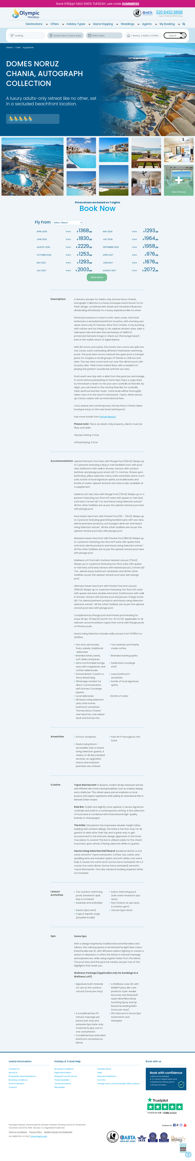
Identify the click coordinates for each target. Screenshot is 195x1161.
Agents (147, 24)
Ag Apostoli (28, 47)
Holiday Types (76, 24)
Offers (54, 24)
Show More (96, 277)
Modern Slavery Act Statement (58, 1132)
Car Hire (101, 1080)
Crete (17, 47)
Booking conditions (18, 1080)
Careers (13, 1087)
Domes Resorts (108, 417)
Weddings (127, 24)
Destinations (34, 24)
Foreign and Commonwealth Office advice (118, 1083)
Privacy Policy (35, 1132)
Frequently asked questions (22, 1076)
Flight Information (62, 1072)
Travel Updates (61, 1080)
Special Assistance (106, 1076)
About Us (13, 1072)
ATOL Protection (16, 1083)
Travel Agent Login (38, 1136)
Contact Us (14, 1069)
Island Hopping (103, 24)
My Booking (167, 24)
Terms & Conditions (18, 1132)
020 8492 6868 (169, 12)
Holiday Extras (104, 1069)
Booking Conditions (64, 1069)
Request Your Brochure (65, 1076)
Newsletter (59, 1087)
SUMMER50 (130, 4)
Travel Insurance (62, 1083)
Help (99, 1072)
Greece (9, 47)
